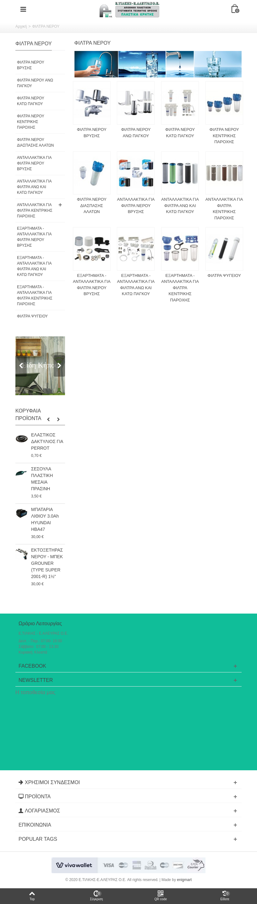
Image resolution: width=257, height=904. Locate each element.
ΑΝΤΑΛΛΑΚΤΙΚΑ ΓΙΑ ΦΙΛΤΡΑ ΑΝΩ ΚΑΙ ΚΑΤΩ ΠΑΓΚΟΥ (34, 187)
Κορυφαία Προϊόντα (28, 414)
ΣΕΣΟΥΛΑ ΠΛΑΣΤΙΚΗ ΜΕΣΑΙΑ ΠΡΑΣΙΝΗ (42, 478)
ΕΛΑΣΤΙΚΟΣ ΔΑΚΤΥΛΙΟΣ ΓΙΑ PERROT (47, 441)
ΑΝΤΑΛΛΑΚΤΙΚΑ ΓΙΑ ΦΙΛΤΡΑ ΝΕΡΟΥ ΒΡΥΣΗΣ (34, 163)
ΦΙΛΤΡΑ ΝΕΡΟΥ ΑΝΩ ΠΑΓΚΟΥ (35, 83)
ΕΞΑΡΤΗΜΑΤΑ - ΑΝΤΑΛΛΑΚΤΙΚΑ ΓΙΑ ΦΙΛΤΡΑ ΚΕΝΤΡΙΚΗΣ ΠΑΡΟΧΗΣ (34, 295)
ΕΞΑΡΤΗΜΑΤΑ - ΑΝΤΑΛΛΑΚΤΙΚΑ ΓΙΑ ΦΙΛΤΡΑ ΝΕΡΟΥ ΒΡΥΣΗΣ (34, 237)
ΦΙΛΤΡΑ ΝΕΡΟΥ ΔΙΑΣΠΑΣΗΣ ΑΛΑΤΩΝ (35, 143)
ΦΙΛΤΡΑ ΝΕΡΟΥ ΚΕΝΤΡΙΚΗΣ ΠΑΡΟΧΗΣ (30, 122)
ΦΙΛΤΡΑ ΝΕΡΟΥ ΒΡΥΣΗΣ (30, 65)
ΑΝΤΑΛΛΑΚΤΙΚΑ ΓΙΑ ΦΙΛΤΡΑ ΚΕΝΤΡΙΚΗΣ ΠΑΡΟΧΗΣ (34, 210)
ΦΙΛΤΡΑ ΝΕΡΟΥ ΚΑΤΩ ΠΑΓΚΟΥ (30, 101)
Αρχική (21, 26)
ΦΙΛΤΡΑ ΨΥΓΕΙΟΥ (32, 316)
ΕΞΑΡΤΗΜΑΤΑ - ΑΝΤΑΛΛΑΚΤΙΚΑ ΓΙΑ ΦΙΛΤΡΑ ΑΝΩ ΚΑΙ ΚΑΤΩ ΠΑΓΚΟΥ (34, 266)
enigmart (184, 880)
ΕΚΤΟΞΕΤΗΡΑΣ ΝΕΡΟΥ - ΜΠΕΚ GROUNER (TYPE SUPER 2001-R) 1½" (47, 563)
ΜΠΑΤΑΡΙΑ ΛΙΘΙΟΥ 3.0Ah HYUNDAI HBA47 (45, 519)
